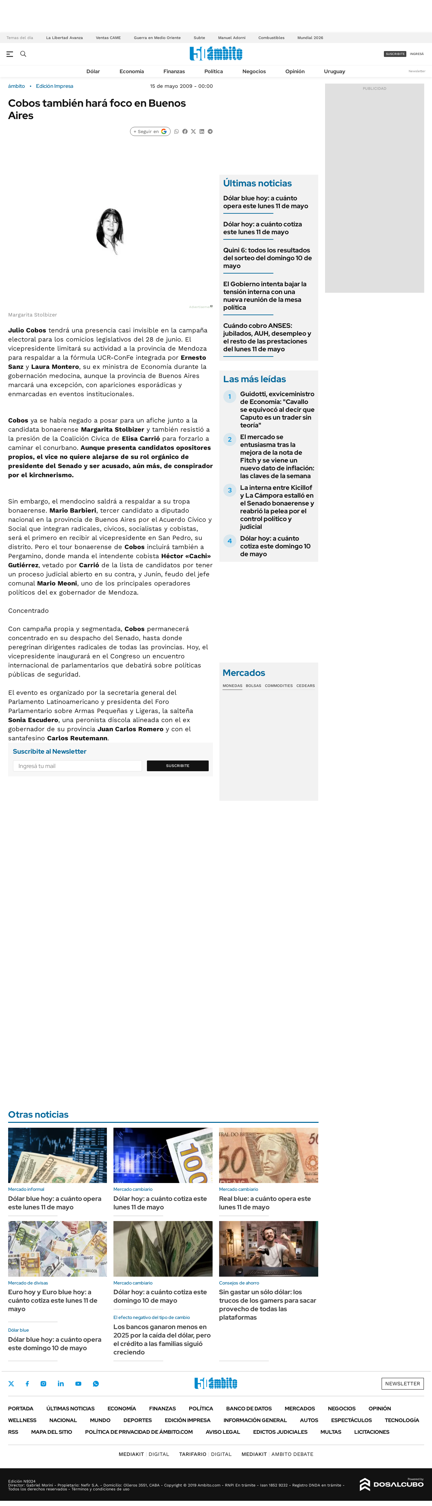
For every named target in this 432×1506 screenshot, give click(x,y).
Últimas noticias (70, 1408)
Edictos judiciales (280, 1432)
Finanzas (174, 71)
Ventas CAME (108, 37)
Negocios (254, 71)
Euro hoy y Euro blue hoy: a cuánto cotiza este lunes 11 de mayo (53, 1300)
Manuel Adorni (231, 37)
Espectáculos (351, 1420)
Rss (13, 1432)
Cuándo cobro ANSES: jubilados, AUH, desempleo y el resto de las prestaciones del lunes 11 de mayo (267, 337)
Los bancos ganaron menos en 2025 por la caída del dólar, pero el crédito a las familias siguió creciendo (162, 1339)
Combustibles (271, 37)
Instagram (43, 1384)
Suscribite (178, 765)
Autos (309, 1420)
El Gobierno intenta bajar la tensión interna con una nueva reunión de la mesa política (265, 296)
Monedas (232, 685)
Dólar (93, 71)
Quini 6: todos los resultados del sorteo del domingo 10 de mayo (267, 258)
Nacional (63, 1420)
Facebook (27, 1384)
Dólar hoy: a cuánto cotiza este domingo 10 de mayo (275, 546)
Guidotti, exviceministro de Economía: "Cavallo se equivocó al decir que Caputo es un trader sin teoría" (277, 409)
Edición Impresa (188, 1420)
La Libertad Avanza (64, 37)
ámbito (16, 86)
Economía (132, 71)
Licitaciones (371, 1432)
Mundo (100, 1420)
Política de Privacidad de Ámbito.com (139, 1432)
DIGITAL (144, 1454)
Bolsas (253, 685)
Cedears (305, 685)
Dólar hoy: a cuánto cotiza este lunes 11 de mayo (262, 228)
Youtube (78, 1383)
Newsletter (417, 71)
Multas (331, 1432)
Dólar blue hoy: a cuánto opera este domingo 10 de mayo (54, 1343)
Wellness (22, 1420)
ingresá (417, 54)
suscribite (395, 54)
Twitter (11, 1383)
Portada (20, 1408)
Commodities (279, 685)
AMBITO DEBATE (277, 1454)
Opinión (295, 71)
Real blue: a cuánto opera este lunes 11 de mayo (265, 1202)
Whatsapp (96, 1384)
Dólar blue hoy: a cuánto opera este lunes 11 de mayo (265, 202)
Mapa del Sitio (51, 1432)
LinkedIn (61, 1384)
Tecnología (402, 1420)
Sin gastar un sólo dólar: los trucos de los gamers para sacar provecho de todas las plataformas (267, 1305)
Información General (255, 1420)
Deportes (138, 1420)
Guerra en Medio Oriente (157, 37)
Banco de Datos (249, 1408)
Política (213, 71)
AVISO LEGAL (223, 1432)
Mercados (300, 1408)
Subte (199, 37)
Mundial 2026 (310, 37)
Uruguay (334, 71)
